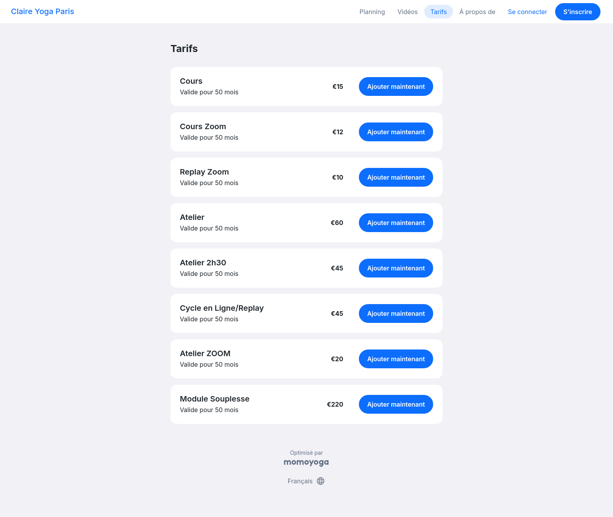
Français (307, 481)
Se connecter (527, 12)
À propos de (477, 12)
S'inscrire (577, 12)
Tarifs (438, 12)
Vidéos (408, 12)
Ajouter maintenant (396, 86)
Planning (372, 12)
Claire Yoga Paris (42, 11)
